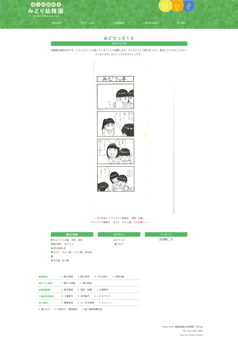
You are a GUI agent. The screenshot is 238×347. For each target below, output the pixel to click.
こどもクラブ (104, 296)
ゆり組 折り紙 (61, 260)
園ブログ (118, 244)
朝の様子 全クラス (63, 244)
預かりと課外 (88, 22)
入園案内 (68, 296)
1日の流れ (102, 276)
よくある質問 (87, 302)
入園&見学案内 (150, 22)
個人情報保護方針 (93, 309)
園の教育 (68, 276)
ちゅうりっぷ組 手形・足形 (68, 240)
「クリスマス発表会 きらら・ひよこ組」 (118, 222)
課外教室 (87, 283)
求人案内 (181, 22)
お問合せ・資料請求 (67, 309)
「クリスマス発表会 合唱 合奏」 (119, 218)
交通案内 (103, 289)
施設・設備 (86, 289)
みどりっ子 (119, 240)
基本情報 (68, 289)
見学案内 (84, 296)
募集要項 (68, 302)
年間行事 (119, 276)
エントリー (107, 302)
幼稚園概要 (119, 22)
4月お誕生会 (59, 248)
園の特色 (84, 276)
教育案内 (56, 22)
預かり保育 (69, 283)
